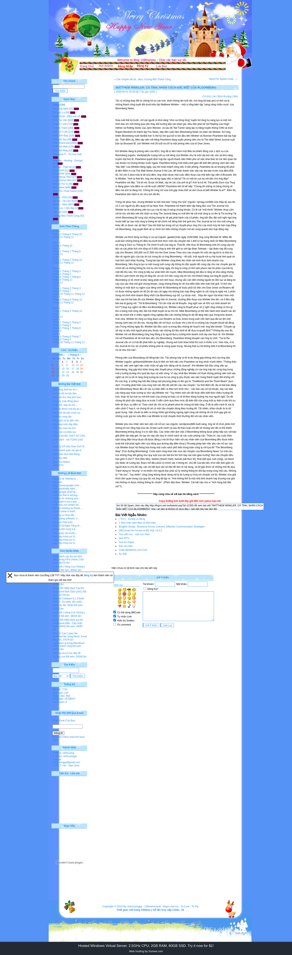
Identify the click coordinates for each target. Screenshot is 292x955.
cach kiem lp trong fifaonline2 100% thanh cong (68, 644)
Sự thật (123, 553)
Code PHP (58, 173)
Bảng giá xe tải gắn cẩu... (67, 420)
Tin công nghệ (60, 108)
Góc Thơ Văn (60, 120)
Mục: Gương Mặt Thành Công (154, 79)
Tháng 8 (66, 234)
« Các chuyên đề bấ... (126, 79)
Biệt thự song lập (62, 416)
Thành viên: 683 (61, 696)
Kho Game (58, 187)
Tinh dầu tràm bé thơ (64, 428)
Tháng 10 (77, 234)
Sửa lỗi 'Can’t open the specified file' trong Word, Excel (70, 635)
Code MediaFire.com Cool (133, 550)
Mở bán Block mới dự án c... (68, 408)
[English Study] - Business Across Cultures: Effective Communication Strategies (162, 526)
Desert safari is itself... (65, 511)
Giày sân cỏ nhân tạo (64, 432)
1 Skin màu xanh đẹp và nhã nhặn (137, 522)
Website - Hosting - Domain (68, 160)
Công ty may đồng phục (66, 401)
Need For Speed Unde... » (223, 79)
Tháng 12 (68, 237)
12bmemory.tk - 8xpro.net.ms (161, 906)
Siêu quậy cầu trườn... (65, 533)
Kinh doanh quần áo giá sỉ (67, 450)
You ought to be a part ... (66, 501)
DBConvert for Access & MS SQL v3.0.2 (140, 530)
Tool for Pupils (126, 542)
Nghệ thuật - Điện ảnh (65, 116)
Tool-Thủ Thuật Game (65, 191)
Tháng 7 (57, 234)
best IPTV (124, 538)
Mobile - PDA (60, 197)
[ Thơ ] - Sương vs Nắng (132, 518)
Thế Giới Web (60, 146)
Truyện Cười (60, 124)
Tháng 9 (57, 279)
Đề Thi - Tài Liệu (62, 201)
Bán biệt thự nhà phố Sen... (68, 397)
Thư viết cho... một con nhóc (134, 534)
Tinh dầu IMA (60, 458)
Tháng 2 (66, 259)
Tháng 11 (58, 237)
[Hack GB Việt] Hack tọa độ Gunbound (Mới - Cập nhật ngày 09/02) (68, 623)
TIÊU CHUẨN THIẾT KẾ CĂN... (70, 435)
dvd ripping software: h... (66, 518)
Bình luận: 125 (60, 692)
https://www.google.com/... (67, 485)
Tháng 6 (57, 276)
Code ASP (58, 170)
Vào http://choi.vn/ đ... (64, 536)
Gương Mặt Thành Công (66, 215)
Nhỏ (235, 96)
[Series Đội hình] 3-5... (65, 529)
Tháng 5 (66, 274)
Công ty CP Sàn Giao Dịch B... (69, 446)
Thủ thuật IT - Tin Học (65, 154)
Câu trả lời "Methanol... (65, 478)
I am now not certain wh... (67, 504)
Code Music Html (62, 177)
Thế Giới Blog (60, 150)
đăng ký (89, 575)
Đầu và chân (126, 546)
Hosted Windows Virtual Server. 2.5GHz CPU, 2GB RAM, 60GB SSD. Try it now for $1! (146, 946)
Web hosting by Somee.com (146, 951)
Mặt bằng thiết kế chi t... (66, 389)
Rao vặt (57, 212)
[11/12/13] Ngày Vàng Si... (67, 525)
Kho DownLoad (61, 143)
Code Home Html (62, 180)
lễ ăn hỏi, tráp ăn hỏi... (65, 405)
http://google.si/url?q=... (65, 491)
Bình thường (224, 96)
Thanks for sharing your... (66, 498)
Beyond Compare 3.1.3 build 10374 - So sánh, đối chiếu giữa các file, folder (68, 602)
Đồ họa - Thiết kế (62, 167)
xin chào (57, 482)
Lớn (214, 96)
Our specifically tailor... (65, 488)
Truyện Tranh (60, 127)
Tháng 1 (57, 251)
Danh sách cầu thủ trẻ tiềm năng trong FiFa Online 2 (67, 558)
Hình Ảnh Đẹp (60, 135)
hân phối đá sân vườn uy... (67, 412)
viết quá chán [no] (62, 522)
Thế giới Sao (60, 139)
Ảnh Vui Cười (60, 131)
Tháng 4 (57, 245)
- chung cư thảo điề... (64, 515)
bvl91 (153, 91)
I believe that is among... (66, 495)
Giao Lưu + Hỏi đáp (63, 208)
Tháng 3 (76, 271)
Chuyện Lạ (59, 112)
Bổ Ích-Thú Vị (60, 184)
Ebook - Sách (60, 204)
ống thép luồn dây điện (65, 424)
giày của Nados (61, 461)
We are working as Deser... (67, 508)
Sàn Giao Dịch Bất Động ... (67, 454)
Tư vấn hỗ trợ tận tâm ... (66, 393)
